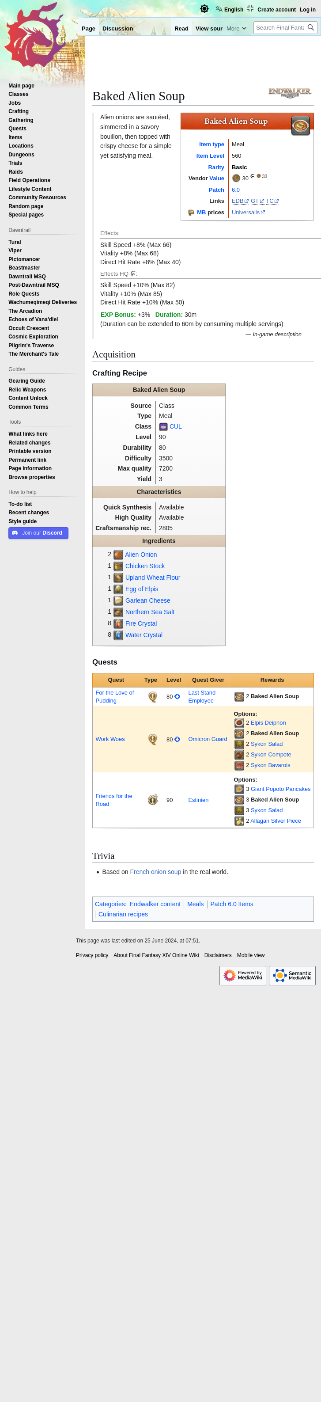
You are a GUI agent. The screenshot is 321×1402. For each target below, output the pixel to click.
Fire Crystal (141, 623)
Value (216, 178)
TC (269, 201)
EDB (238, 201)
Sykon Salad (267, 744)
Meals (195, 904)
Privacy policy (92, 955)
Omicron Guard (207, 739)
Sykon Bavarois (271, 765)
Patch (216, 189)
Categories (110, 904)
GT (255, 201)
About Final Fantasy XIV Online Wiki (156, 955)
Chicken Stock (145, 566)
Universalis (246, 212)
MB (201, 212)
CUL (176, 426)
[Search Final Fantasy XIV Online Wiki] (285, 27)
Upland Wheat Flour (153, 577)
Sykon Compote (271, 754)
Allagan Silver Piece (275, 820)
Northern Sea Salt (149, 612)
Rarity (216, 167)
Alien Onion (141, 554)
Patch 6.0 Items (232, 904)
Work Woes (110, 739)
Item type (211, 144)
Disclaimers (218, 955)
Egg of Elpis (142, 589)
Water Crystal (143, 634)
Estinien (198, 800)
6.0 (236, 189)
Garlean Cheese (147, 600)
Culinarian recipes (123, 914)
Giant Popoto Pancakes (281, 789)
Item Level (210, 155)
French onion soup (155, 871)
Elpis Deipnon (268, 722)
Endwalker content (155, 904)
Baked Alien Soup (275, 696)
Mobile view (251, 955)
